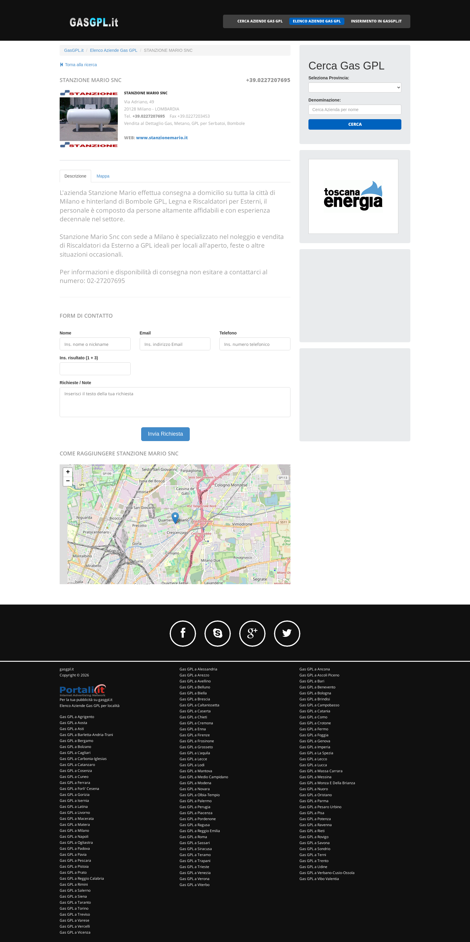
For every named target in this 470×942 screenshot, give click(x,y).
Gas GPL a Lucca (313, 764)
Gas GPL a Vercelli (75, 926)
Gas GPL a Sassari (195, 842)
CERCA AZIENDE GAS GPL (260, 21)
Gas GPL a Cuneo (74, 776)
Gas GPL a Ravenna (315, 824)
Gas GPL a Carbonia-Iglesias (83, 758)
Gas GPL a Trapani (195, 860)
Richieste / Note (75, 382)
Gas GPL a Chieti (193, 717)
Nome (65, 333)
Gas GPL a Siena (73, 896)
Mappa (103, 176)
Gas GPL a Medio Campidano (204, 776)
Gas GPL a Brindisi (314, 699)
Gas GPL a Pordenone (198, 818)
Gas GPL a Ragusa (195, 824)
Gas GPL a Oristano (315, 794)
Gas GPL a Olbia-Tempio (200, 794)
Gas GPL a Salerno (75, 890)
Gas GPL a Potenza (315, 818)
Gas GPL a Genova (314, 740)
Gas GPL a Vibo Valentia (319, 878)
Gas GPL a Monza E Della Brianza (327, 782)
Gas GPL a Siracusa (196, 848)
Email (145, 333)
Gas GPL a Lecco (313, 758)
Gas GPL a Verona (195, 878)
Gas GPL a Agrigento (77, 716)
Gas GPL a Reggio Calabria (82, 878)
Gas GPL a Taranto (75, 902)
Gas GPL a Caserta (195, 711)
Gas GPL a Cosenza (76, 770)
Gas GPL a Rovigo (314, 836)
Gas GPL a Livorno (75, 812)
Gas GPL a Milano (74, 830)
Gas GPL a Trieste (194, 866)
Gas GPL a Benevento (317, 687)
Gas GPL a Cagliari (75, 752)
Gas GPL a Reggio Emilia (200, 830)
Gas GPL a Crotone (315, 723)
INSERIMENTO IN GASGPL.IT (376, 21)
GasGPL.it (74, 50)
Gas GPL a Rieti (312, 830)
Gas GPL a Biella (193, 693)
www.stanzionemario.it (162, 137)
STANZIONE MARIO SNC (146, 93)
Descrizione (75, 176)
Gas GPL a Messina (315, 776)
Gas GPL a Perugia (195, 806)
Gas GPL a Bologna (315, 693)
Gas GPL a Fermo (313, 729)
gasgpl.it (67, 669)
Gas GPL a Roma (193, 836)
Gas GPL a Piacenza (196, 812)
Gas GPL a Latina (74, 806)
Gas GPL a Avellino (195, 681)
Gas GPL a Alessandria (198, 669)
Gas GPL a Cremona (196, 723)
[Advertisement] (353, 295)
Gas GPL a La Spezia (316, 752)
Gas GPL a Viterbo (195, 884)
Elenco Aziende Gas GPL (113, 50)
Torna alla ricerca (78, 64)
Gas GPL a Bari (311, 681)
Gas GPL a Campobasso (319, 705)
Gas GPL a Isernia (74, 800)
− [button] (68, 481)
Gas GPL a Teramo (195, 854)
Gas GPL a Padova (75, 848)
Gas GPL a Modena (195, 782)
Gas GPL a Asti (72, 728)
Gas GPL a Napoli (74, 836)
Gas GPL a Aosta (73, 722)
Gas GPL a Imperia (314, 746)
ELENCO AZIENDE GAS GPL (317, 21)
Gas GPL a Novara (195, 788)
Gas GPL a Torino (74, 908)
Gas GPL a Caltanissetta (199, 705)
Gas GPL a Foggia (314, 734)
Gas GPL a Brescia (195, 699)
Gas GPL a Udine (313, 866)
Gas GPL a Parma (314, 800)
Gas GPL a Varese (74, 920)
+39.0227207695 (268, 80)
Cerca (355, 124)
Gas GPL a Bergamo (76, 740)
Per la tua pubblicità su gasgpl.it (86, 699)
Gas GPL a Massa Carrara (321, 770)
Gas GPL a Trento (314, 860)
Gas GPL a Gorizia (75, 794)
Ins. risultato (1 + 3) (79, 357)
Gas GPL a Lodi (192, 764)
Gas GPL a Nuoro (313, 788)
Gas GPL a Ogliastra (76, 842)
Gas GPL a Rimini (74, 884)
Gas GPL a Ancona (314, 669)
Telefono (227, 333)
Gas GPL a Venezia (195, 872)
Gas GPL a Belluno (195, 687)
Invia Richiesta (165, 434)
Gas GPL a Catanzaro (77, 764)
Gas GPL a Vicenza (75, 932)
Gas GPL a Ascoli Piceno (319, 675)
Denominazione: (324, 100)
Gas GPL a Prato (73, 872)
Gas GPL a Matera (75, 824)
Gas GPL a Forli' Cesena (79, 788)
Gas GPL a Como (313, 717)
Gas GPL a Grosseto (196, 746)
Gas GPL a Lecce (193, 758)
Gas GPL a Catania (314, 711)
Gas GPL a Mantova (196, 770)
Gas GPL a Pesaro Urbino (320, 806)
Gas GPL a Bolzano (75, 746)
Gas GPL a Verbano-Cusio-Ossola (327, 872)
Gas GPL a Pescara (75, 860)
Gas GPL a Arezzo (194, 675)
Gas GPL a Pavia (73, 854)
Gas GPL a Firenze (195, 734)
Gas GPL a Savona (314, 842)
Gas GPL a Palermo (196, 800)
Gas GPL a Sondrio (314, 848)
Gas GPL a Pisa (311, 812)
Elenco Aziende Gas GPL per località (90, 705)
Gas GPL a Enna (193, 729)
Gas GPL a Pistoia (74, 866)
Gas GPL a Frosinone (197, 740)
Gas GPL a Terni (312, 854)
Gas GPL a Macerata (77, 818)
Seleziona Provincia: (328, 77)
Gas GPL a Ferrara (75, 782)
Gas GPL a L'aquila (195, 752)
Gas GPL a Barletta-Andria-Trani (86, 734)
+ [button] (68, 472)
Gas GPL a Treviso (75, 914)
